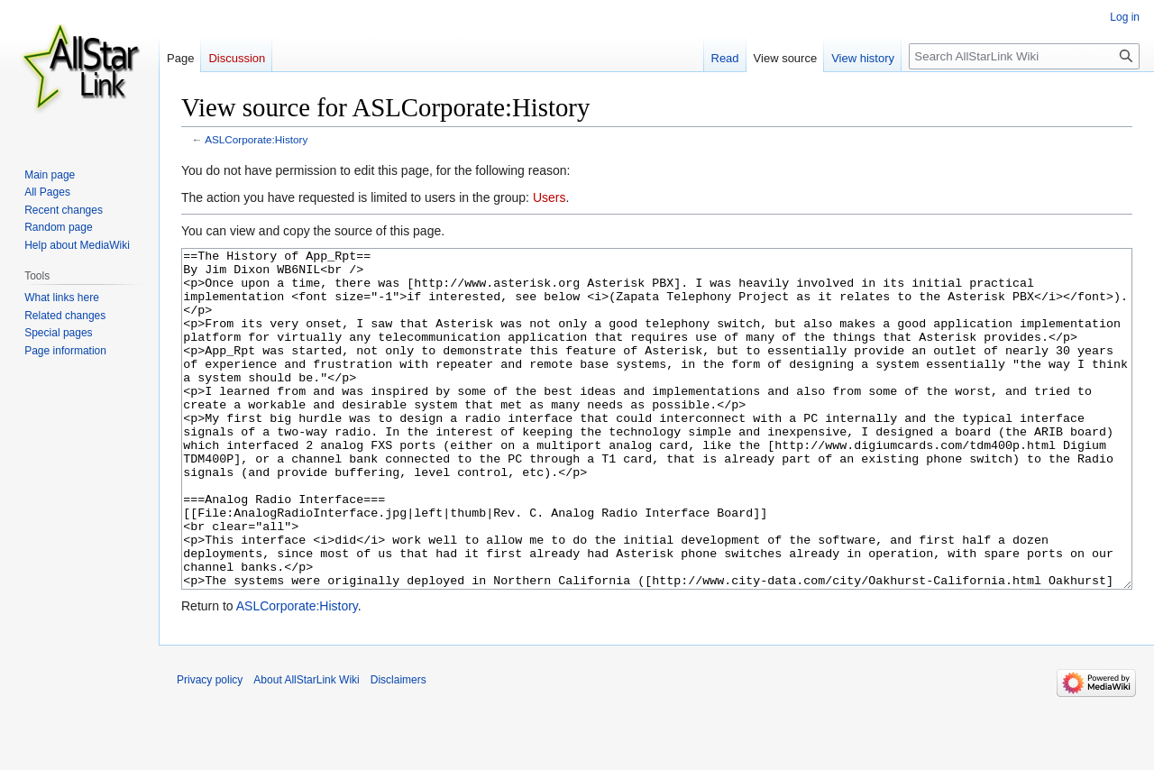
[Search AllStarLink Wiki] (1024, 56)
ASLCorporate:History (256, 139)
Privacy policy (210, 747)
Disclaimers (398, 747)
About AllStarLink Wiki (306, 747)
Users (549, 197)
